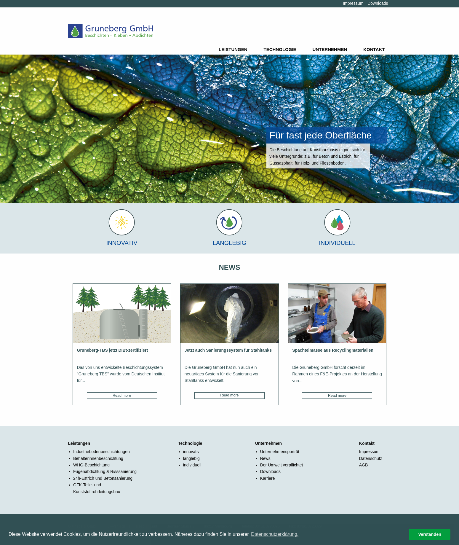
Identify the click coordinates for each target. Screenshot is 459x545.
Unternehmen (330, 49)
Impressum (353, 3)
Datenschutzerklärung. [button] (274, 534)
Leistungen (233, 49)
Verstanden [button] (429, 534)
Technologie (280, 49)
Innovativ (121, 243)
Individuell (337, 243)
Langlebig (229, 243)
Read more (122, 395)
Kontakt (374, 49)
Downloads (377, 3)
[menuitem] (234, 49)
